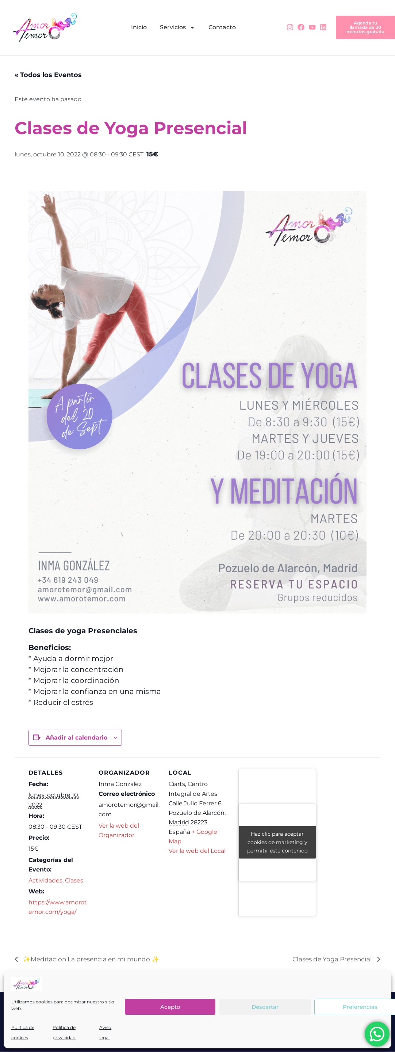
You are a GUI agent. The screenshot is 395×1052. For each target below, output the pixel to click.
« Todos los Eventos (48, 75)
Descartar (265, 1006)
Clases (74, 880)
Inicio (139, 27)
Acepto (170, 1006)
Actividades (45, 880)
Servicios (177, 27)
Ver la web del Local (197, 851)
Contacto (222, 27)
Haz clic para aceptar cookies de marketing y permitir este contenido (277, 842)
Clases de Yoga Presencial (329, 960)
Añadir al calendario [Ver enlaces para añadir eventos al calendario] (76, 737)
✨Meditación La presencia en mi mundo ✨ (95, 960)
